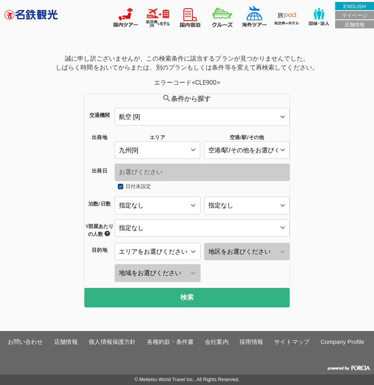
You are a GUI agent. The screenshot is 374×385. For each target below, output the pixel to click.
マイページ (354, 15)
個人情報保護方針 (112, 341)
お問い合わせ (25, 341)
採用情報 (251, 341)
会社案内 (216, 341)
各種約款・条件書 (170, 341)
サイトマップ (291, 341)
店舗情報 (354, 25)
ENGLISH (354, 6)
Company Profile (342, 341)
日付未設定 (138, 186)
